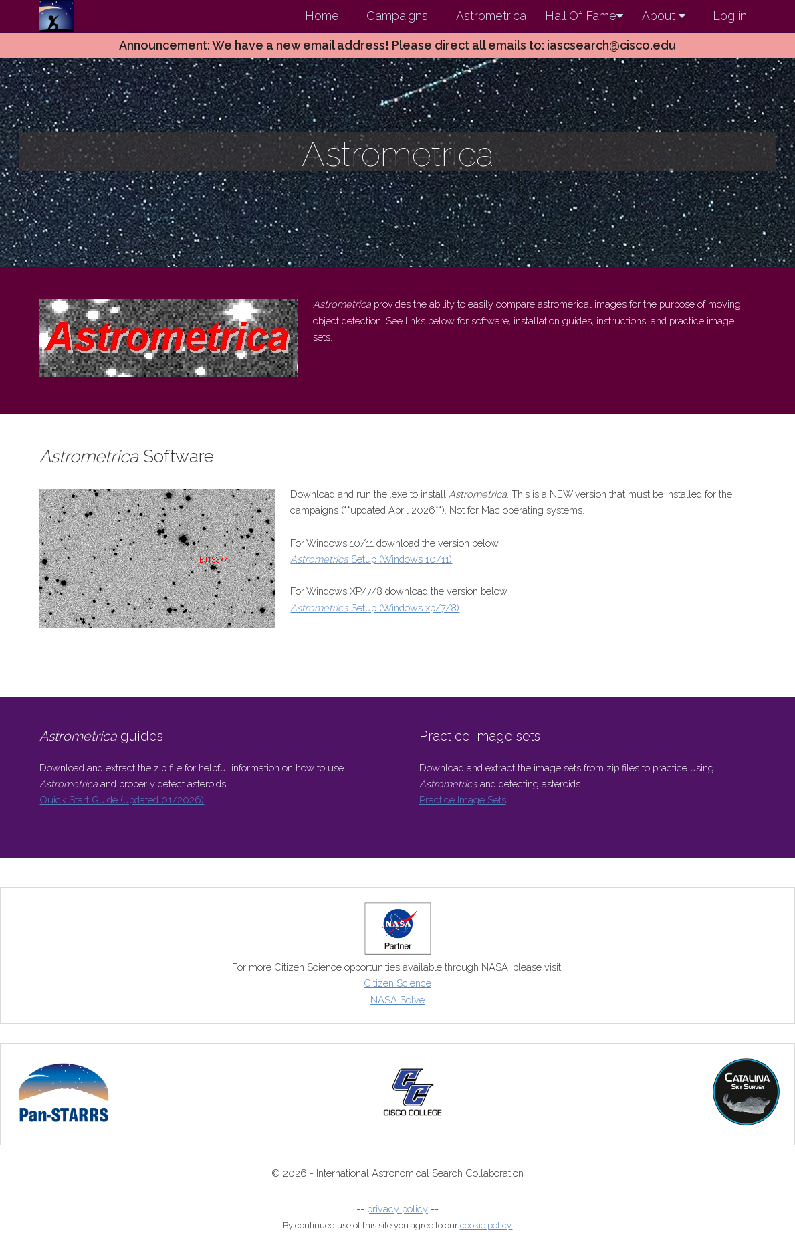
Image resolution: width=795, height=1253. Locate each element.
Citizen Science (397, 983)
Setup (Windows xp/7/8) (374, 607)
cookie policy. (486, 1225)
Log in (730, 16)
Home (322, 16)
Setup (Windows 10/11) (371, 559)
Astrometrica (491, 16)
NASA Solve (397, 999)
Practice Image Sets (462, 799)
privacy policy (397, 1208)
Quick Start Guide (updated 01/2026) (121, 799)
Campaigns (397, 16)
